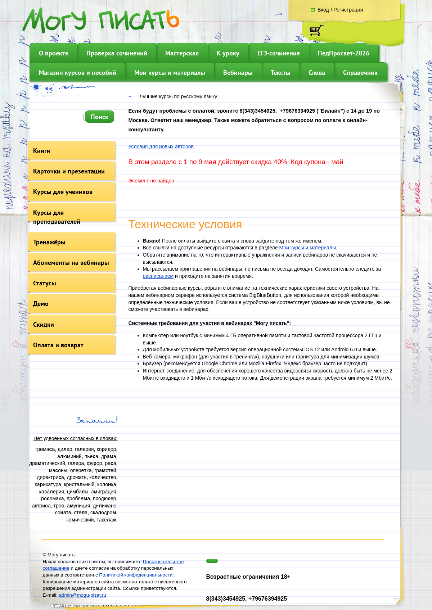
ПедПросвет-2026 (343, 53)
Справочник (360, 72)
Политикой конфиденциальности (135, 575)
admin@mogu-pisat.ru (82, 595)
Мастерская (182, 53)
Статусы (44, 283)
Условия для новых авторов (161, 146)
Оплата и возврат (58, 345)
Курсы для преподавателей (56, 217)
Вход (323, 10)
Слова (317, 72)
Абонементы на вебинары (71, 262)
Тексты (281, 72)
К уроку (228, 53)
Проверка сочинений (116, 53)
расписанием (158, 276)
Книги (41, 150)
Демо (41, 303)
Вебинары (238, 72)
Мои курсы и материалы (169, 72)
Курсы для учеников (63, 191)
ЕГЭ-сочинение (278, 53)
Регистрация (348, 10)
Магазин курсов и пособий (77, 72)
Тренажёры (49, 242)
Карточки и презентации (69, 171)
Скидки (43, 324)
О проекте (53, 53)
